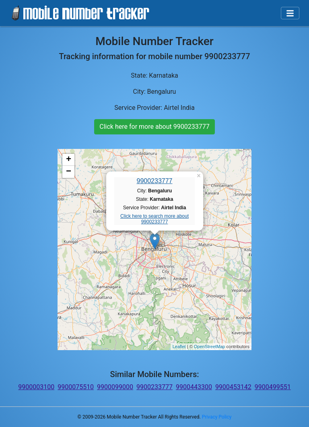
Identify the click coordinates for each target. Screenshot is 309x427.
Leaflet (179, 346)
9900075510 (76, 387)
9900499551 (273, 387)
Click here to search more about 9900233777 (154, 219)
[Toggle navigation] (290, 13)
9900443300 (194, 387)
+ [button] (68, 160)
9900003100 (36, 387)
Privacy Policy (217, 417)
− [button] (68, 172)
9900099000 (115, 387)
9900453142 (233, 387)
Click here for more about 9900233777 (154, 126)
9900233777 (155, 180)
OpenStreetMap (209, 346)
